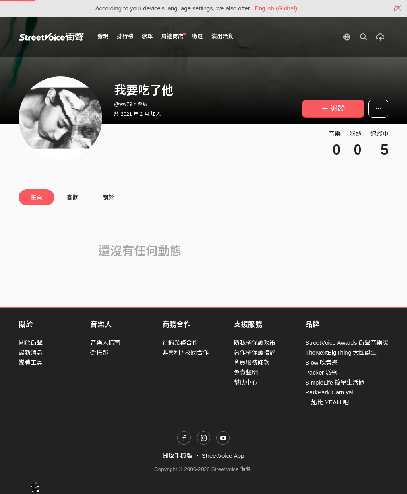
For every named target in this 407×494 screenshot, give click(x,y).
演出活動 (222, 36)
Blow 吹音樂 (321, 362)
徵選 (197, 36)
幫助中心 (246, 382)
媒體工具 (31, 362)
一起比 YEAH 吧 (327, 402)
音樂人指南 (105, 342)
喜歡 (72, 197)
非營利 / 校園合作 (185, 352)
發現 (103, 36)
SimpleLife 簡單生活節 (334, 382)
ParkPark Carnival (329, 392)
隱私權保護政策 (254, 342)
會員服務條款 (251, 362)
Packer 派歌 (321, 372)
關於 (108, 197)
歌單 (147, 36)
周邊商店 (173, 36)
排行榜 (125, 36)
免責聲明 (246, 372)
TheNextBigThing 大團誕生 (341, 352)
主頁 (37, 197)
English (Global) (276, 8)
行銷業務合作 (180, 342)
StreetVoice (51, 37)
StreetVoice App (223, 455)
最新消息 (31, 352)
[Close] (398, 8)
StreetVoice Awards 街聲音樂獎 (346, 342)
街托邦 (99, 352)
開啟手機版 (177, 455)
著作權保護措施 (254, 352)
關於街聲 (31, 342)
